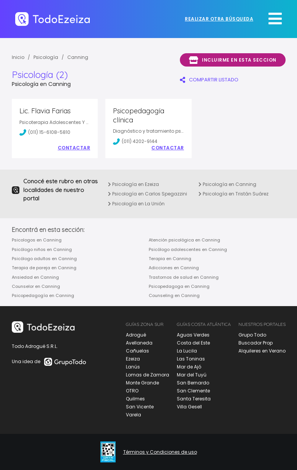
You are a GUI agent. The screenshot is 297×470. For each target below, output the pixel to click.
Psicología (45, 57)
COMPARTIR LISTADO (209, 79)
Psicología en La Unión (136, 203)
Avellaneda (139, 343)
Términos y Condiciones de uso (160, 452)
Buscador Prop (255, 343)
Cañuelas (137, 351)
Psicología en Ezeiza (133, 184)
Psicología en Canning (227, 184)
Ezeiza (133, 359)
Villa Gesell (189, 406)
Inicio (18, 57)
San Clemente (193, 390)
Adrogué (136, 335)
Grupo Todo (252, 335)
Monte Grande (142, 382)
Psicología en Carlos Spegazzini (147, 194)
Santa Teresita (194, 398)
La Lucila (187, 351)
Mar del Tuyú (191, 375)
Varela (133, 414)
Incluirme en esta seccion (232, 60)
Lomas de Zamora (147, 375)
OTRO (132, 390)
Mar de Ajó (189, 367)
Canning (77, 57)
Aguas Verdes (193, 335)
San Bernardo (193, 382)
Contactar (74, 148)
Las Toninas (191, 359)
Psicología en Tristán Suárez (233, 194)
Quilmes (135, 398)
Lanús (133, 367)
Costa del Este (193, 343)
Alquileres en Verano (262, 351)
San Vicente (140, 406)
